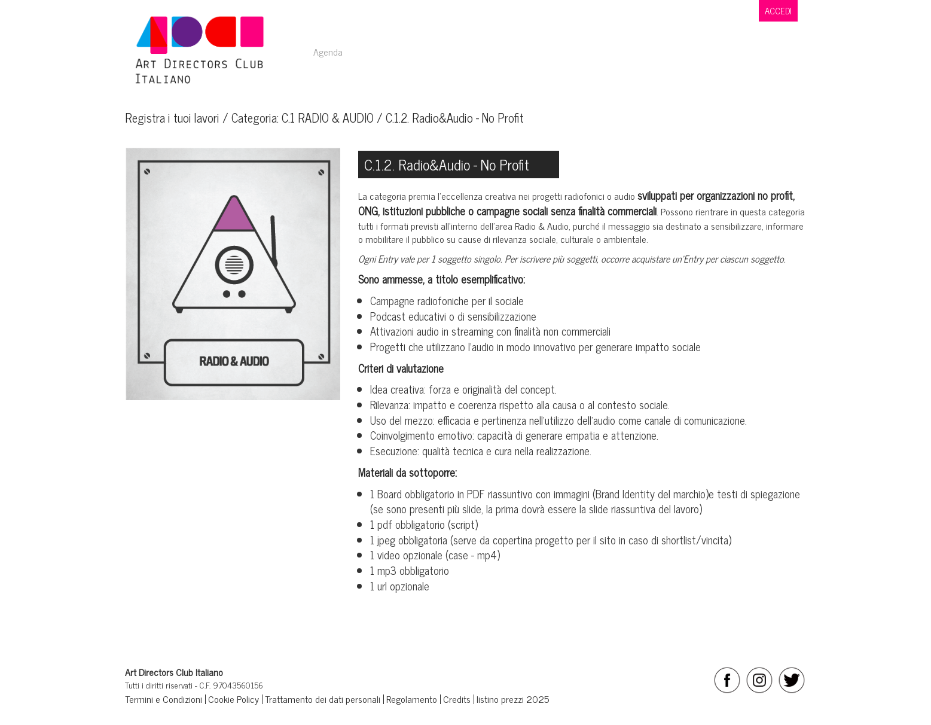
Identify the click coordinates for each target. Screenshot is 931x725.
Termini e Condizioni (163, 698)
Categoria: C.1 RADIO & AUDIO (302, 117)
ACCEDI (778, 10)
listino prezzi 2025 (513, 698)
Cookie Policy (233, 698)
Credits (457, 698)
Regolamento (411, 698)
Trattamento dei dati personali (322, 698)
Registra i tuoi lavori (172, 117)
